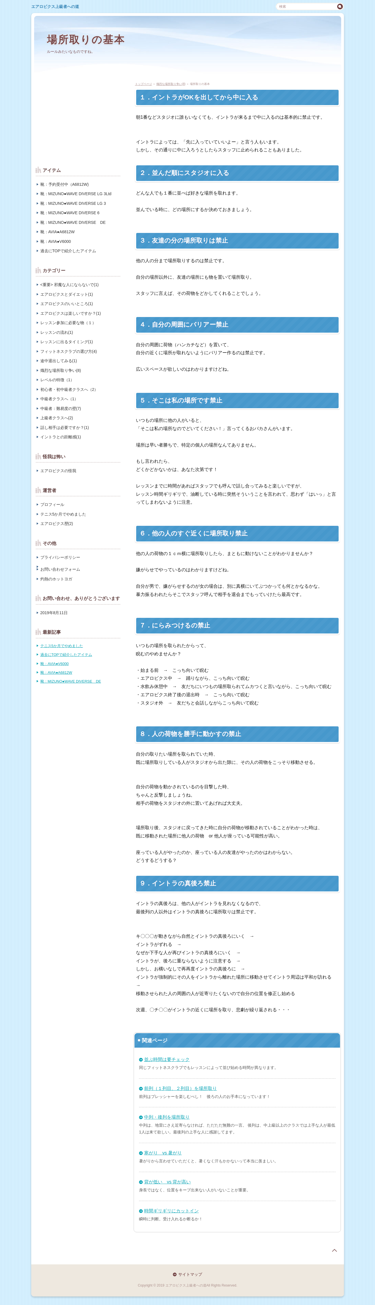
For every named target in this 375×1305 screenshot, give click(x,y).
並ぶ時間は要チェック (167, 1059)
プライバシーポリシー (60, 557)
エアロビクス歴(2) (56, 523)
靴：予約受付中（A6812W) (64, 184)
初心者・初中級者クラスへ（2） (69, 389)
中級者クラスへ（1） (59, 399)
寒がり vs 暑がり (163, 1152)
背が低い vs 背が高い (167, 1181)
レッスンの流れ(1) (56, 332)
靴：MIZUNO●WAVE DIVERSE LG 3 (73, 203)
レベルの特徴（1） (57, 380)
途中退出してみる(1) (58, 360)
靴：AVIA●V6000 (55, 241)
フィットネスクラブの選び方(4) (68, 351)
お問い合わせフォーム (60, 569)
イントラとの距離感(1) (60, 437)
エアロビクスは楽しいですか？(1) (70, 313)
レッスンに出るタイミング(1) (66, 341)
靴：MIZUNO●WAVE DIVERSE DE (73, 222)
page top (334, 1250)
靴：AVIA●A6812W (57, 232)
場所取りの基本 (86, 39)
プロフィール (52, 504)
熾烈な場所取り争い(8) (60, 370)
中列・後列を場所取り (167, 1117)
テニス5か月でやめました (63, 514)
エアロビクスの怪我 (58, 470)
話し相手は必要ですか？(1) (64, 427)
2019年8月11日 (54, 612)
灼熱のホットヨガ (56, 579)
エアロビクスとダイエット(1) (66, 294)
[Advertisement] (78, 119)
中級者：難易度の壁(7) (60, 408)
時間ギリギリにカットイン (171, 1210)
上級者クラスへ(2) (56, 418)
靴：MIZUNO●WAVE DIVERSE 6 (70, 212)
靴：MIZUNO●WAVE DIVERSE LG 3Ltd (75, 193)
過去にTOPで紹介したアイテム (68, 251)
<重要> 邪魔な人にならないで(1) (69, 284)
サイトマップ (190, 1274)
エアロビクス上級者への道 (55, 6)
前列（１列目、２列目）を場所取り (180, 1088)
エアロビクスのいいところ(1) (66, 303)
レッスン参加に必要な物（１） (68, 322)
